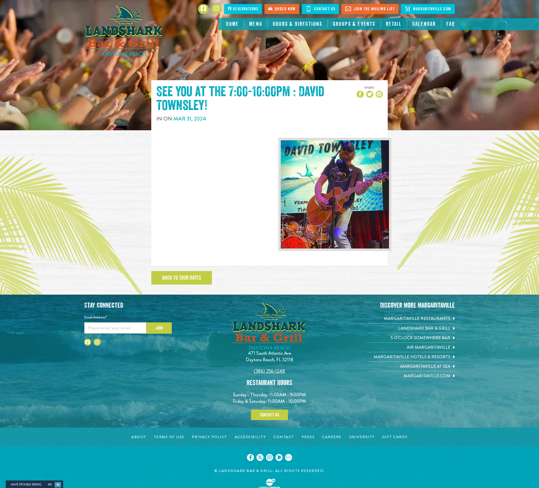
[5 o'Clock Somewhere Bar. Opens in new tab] (411, 337)
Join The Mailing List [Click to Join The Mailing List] (369, 9)
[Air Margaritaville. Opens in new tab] (411, 347)
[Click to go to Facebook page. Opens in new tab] (203, 9)
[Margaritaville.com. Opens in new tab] (411, 376)
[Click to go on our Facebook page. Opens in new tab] (250, 457)
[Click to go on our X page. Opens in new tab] (259, 457)
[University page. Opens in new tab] (361, 437)
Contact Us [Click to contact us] (320, 9)
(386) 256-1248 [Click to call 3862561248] (269, 371)
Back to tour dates (181, 278)
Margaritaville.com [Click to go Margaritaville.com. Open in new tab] (428, 9)
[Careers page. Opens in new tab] (331, 437)
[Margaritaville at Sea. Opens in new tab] (411, 366)
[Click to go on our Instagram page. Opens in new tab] (269, 457)
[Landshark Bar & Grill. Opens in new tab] (411, 328)
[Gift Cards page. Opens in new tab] (395, 437)
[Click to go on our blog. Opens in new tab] (288, 457)
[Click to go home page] (124, 30)
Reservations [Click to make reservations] (243, 9)
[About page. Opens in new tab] (138, 437)
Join (159, 328)
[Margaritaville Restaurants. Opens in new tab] (411, 318)
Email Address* (95, 317)
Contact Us (269, 415)
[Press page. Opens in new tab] (308, 437)
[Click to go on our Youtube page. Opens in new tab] (279, 457)
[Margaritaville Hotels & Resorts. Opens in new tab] (411, 356)
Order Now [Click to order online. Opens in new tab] (282, 9)
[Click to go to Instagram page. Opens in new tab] (216, 9)
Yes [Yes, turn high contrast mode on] (50, 484)
